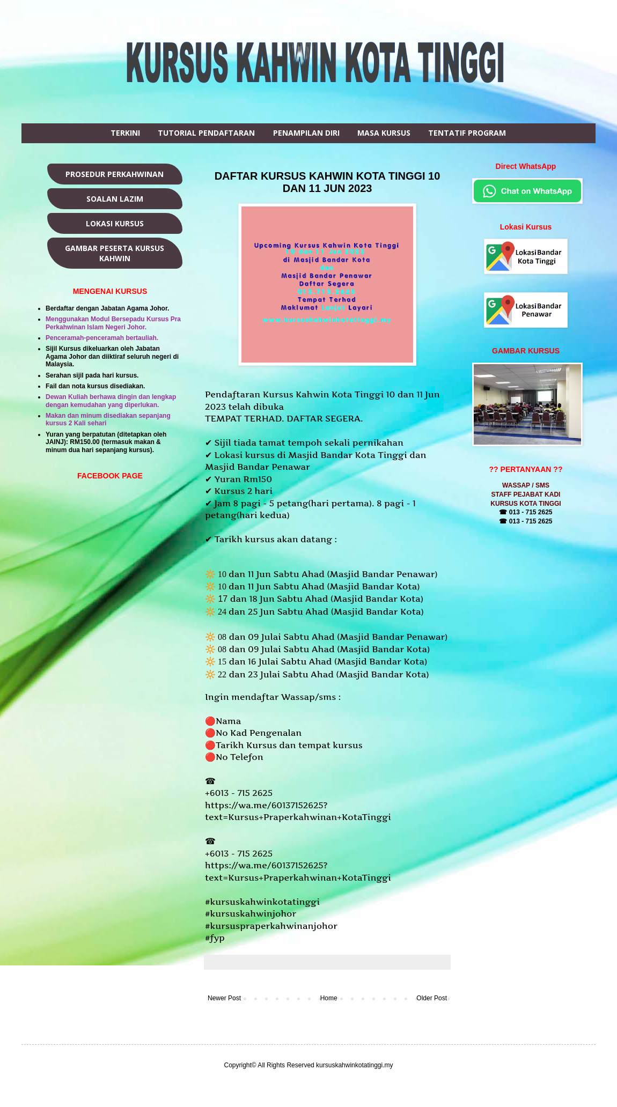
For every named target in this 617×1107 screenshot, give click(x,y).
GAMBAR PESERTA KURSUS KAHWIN (114, 253)
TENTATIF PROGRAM (467, 133)
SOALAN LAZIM (114, 199)
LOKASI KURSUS (115, 223)
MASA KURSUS (383, 133)
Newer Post (224, 998)
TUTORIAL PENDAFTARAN (206, 133)
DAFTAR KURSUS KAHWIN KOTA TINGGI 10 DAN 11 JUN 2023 (327, 182)
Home (328, 998)
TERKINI (125, 133)
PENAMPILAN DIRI (306, 133)
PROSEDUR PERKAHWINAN (114, 174)
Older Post (431, 998)
